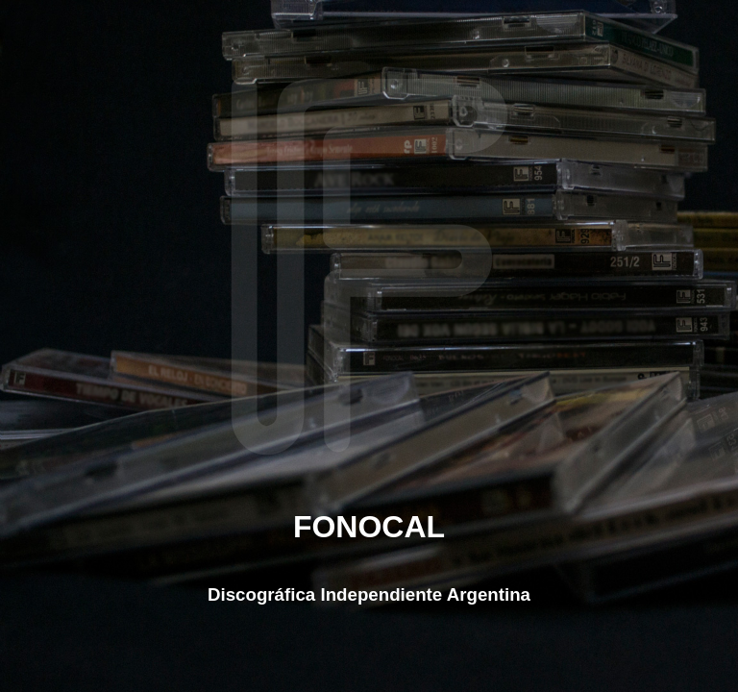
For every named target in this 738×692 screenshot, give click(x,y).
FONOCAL (369, 526)
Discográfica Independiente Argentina (369, 594)
